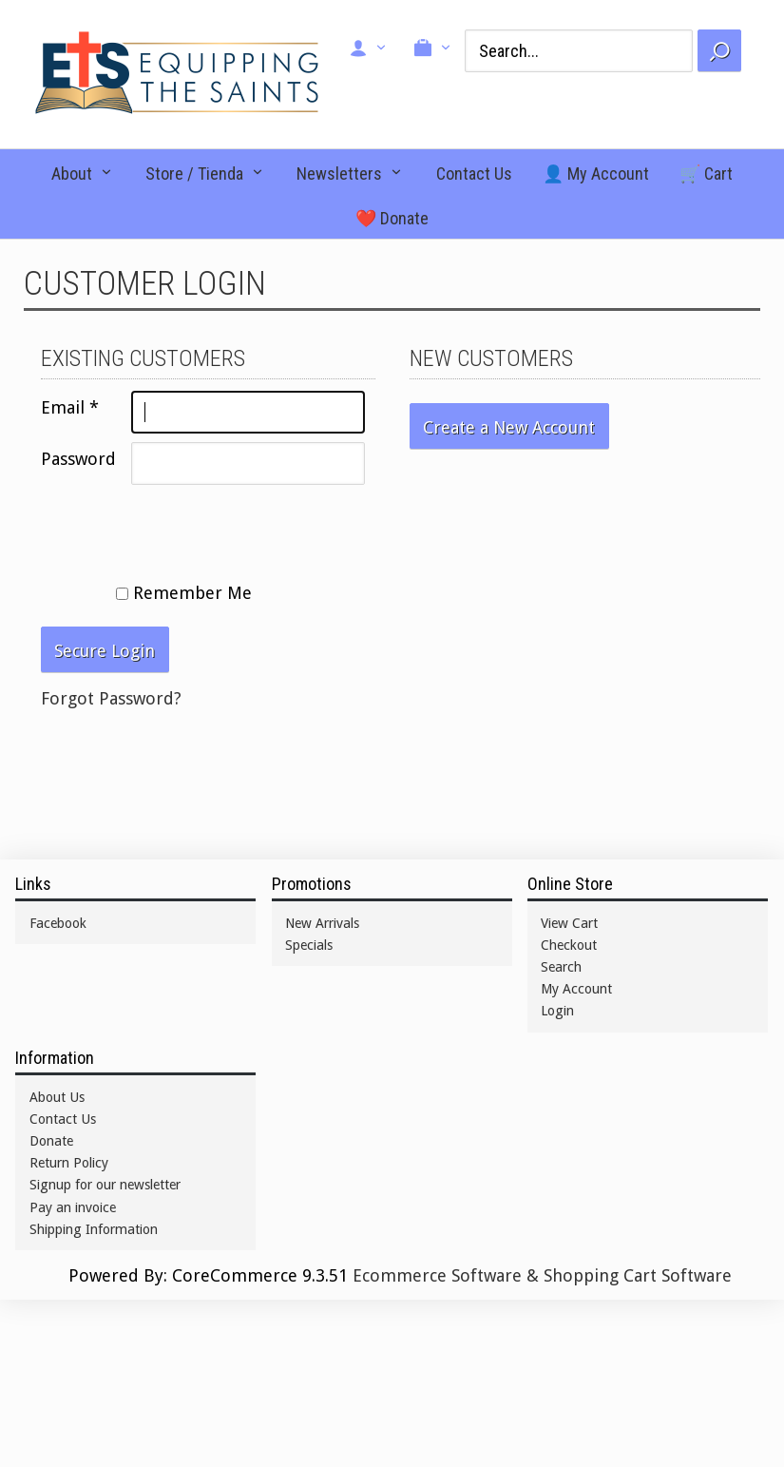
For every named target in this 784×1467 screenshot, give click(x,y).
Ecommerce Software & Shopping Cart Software (542, 1275)
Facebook (57, 923)
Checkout (569, 945)
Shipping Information (93, 1229)
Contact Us (474, 173)
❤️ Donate (392, 218)
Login (557, 1010)
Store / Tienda (194, 173)
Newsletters (339, 173)
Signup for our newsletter (105, 1184)
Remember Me (184, 593)
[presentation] (185, 530)
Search (561, 967)
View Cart (569, 923)
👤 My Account (596, 173)
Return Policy (68, 1162)
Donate (51, 1141)
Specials (309, 945)
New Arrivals (322, 923)
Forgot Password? (111, 698)
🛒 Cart (706, 173)
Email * (70, 407)
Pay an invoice (72, 1207)
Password (78, 459)
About (71, 173)
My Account (576, 988)
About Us (57, 1097)
